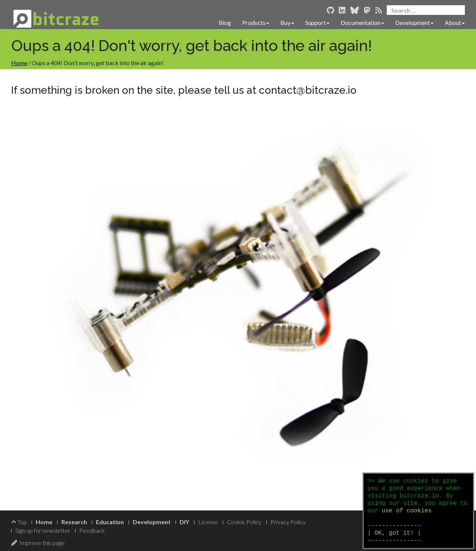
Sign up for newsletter (42, 530)
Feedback (92, 530)
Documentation (362, 22)
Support (317, 22)
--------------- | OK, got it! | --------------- (394, 533)
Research (74, 521)
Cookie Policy (244, 521)
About (455, 22)
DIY (184, 521)
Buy (287, 22)
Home (19, 62)
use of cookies (406, 511)
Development (414, 22)
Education (110, 521)
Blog (225, 22)
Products (255, 22)
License (208, 521)
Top (19, 521)
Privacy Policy (288, 521)
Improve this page (38, 542)
